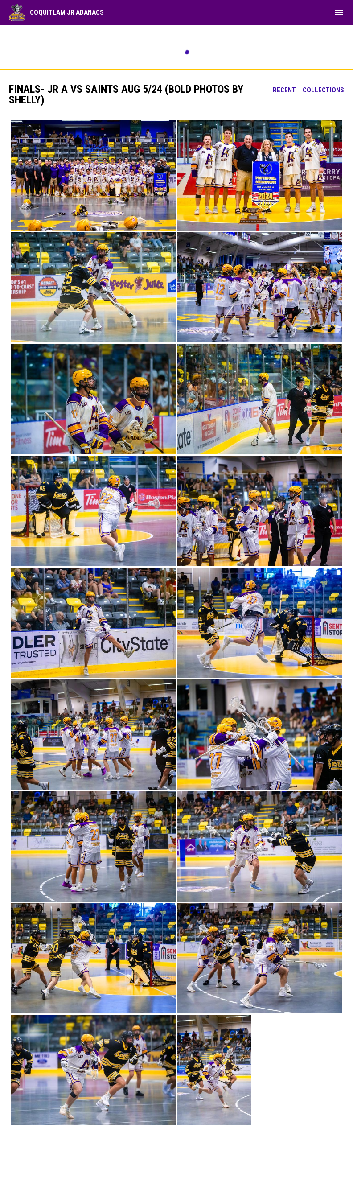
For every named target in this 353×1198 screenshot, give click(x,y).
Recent (284, 90)
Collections (323, 90)
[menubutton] (338, 12)
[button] (93, 175)
